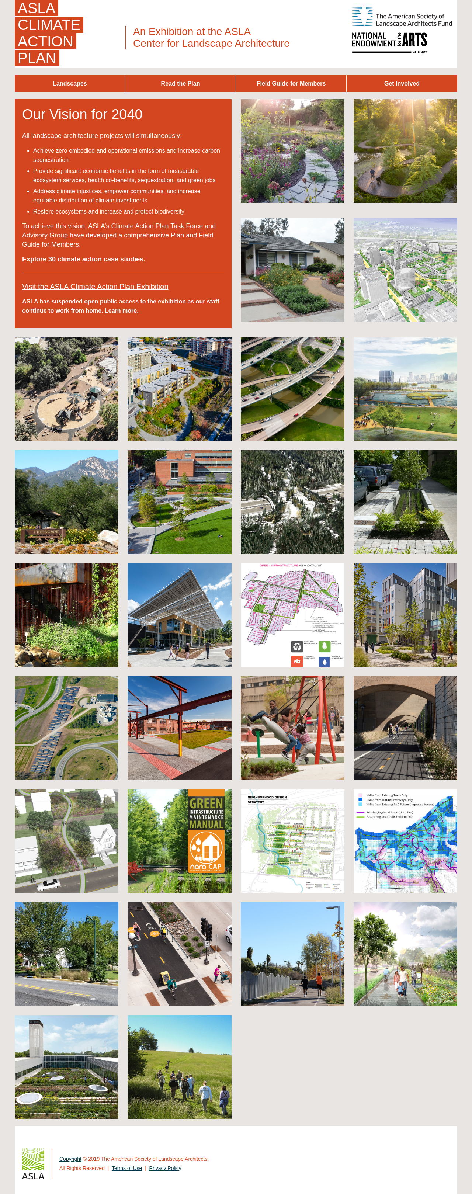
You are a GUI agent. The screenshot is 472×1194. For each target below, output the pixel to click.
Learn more (121, 311)
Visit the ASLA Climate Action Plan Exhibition (95, 286)
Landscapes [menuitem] (70, 83)
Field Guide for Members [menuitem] (291, 83)
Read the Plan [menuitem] (180, 83)
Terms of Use (127, 1168)
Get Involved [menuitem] (402, 83)
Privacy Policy (165, 1168)
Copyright (70, 1159)
